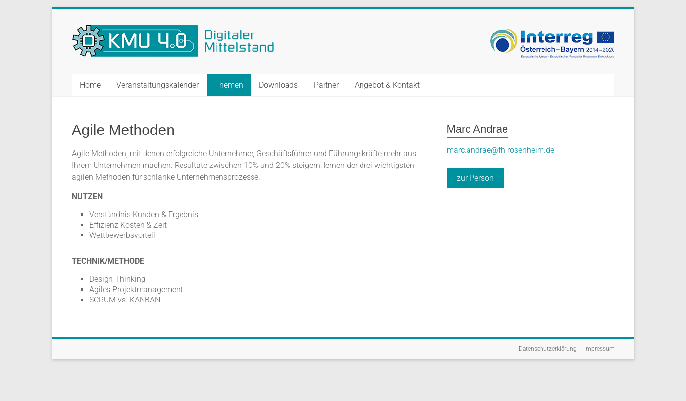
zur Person (475, 178)
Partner (326, 85)
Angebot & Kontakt (387, 85)
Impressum (599, 348)
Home (90, 85)
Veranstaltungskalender (157, 85)
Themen (229, 85)
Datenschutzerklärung (548, 348)
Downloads (278, 85)
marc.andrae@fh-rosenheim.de (500, 150)
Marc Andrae (477, 129)
